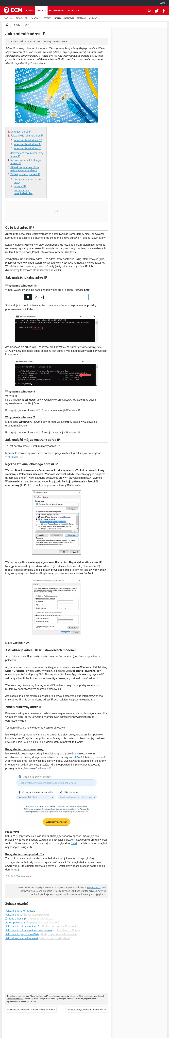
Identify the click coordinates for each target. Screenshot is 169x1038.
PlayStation (8, 18)
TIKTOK (19, 18)
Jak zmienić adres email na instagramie (28, 930)
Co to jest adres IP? (21, 131)
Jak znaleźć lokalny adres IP (26, 135)
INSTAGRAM (69, 18)
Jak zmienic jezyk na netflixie (22, 934)
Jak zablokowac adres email (21, 938)
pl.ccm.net (74, 996)
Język (162, 3)
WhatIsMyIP (12, 456)
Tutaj (74, 843)
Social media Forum (68, 930)
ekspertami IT (94, 887)
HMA (77, 757)
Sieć (26, 24)
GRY (26, 18)
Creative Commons (15, 999)
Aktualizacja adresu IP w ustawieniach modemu (24, 169)
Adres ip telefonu (15, 922)
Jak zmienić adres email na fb (22, 926)
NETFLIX (57, 18)
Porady (41, 10)
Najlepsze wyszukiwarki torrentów (85, 1009)
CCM (67, 996)
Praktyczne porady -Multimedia (59, 934)
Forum (30, 10)
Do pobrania (56, 10)
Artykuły (73, 10)
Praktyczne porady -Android (43, 922)
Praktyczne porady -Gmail (55, 938)
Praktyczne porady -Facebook (59, 926)
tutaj (16, 869)
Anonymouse (95, 757)
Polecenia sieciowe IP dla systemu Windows (32, 1009)
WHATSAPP (36, 18)
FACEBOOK (81, 18)
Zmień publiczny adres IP (25, 174)
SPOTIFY (47, 18)
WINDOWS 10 (94, 18)
